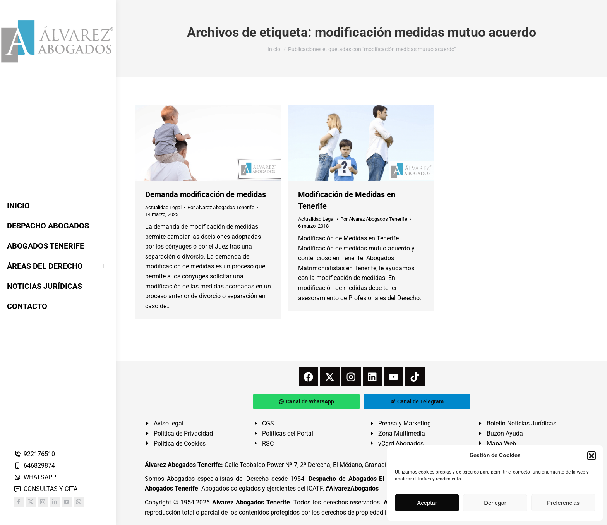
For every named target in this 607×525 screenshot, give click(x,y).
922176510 (34, 454)
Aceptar (427, 502)
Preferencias (563, 502)
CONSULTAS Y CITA (45, 488)
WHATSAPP (35, 477)
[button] (591, 456)
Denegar (495, 502)
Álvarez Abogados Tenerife (251, 502)
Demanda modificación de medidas (205, 194)
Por (220, 207)
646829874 (34, 465)
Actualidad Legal (163, 207)
